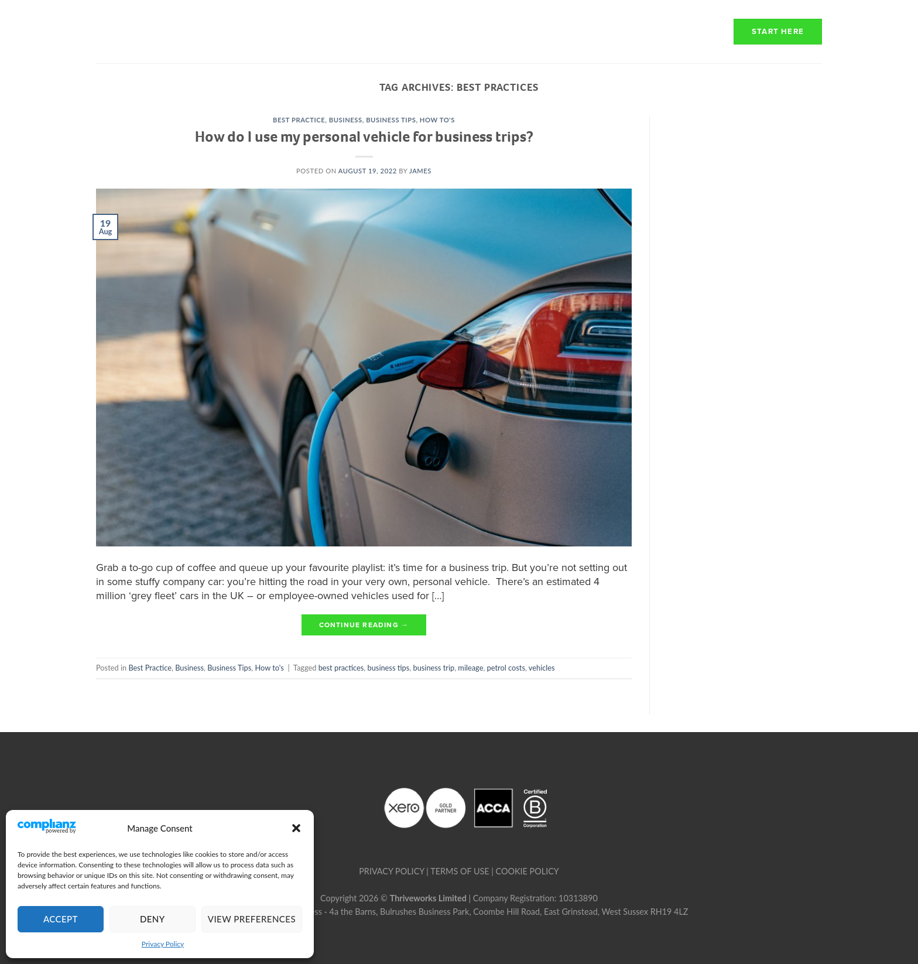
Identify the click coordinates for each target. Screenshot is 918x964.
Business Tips (391, 120)
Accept (60, 919)
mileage (470, 667)
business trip (434, 667)
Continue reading (364, 625)
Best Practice (299, 120)
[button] (296, 828)
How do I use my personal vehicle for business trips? (364, 136)
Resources (676, 31)
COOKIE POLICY (527, 871)
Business (345, 120)
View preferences (252, 919)
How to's (437, 120)
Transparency (579, 31)
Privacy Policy (163, 943)
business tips (389, 667)
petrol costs (506, 667)
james (420, 171)
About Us (391, 31)
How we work (478, 31)
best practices (341, 667)
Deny (152, 919)
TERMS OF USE (459, 871)
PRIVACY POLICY (391, 871)
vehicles (542, 667)
